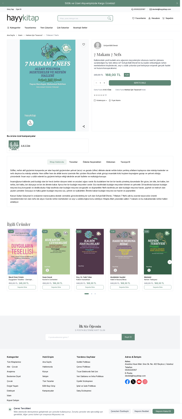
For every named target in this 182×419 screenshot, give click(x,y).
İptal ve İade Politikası (86, 386)
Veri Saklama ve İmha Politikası (90, 376)
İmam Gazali (47, 277)
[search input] (85, 18)
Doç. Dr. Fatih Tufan (84, 277)
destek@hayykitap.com (135, 376)
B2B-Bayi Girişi (49, 386)
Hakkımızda (48, 367)
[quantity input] (100, 82)
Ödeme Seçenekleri (92, 162)
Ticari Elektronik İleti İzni (87, 371)
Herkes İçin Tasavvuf (34, 35)
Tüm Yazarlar (48, 381)
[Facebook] (127, 381)
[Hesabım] (154, 18)
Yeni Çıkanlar (46, 28)
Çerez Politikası (83, 367)
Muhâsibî (148, 277)
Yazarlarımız (30, 28)
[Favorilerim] (139, 18)
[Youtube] (139, 381)
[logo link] (23, 18)
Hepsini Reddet (142, 411)
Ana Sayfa (11, 35)
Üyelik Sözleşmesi (85, 381)
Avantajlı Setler (80, 28)
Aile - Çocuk (12, 367)
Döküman (110, 162)
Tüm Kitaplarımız (14, 362)
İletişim (45, 376)
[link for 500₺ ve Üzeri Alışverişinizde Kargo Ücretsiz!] (90, 3)
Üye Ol (18, 9)
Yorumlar (73, 162)
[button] (177, 3)
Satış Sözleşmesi (84, 391)
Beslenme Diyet (14, 376)
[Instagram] (145, 381)
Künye (45, 371)
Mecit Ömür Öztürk (16, 277)
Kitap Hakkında (57, 162)
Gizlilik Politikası (83, 362)
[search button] (109, 18)
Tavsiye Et (125, 162)
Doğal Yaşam (12, 386)
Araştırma (11, 371)
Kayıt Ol (128, 337)
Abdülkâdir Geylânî (118, 277)
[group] (47, 85)
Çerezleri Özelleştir (120, 411)
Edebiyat (11, 391)
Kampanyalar (48, 391)
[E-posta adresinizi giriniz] (90, 337)
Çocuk (10, 381)
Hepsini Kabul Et (163, 411)
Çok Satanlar (63, 28)
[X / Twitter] (133, 381)
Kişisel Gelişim (13, 400)
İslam (20, 35)
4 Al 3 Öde (107, 90)
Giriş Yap (10, 9)
